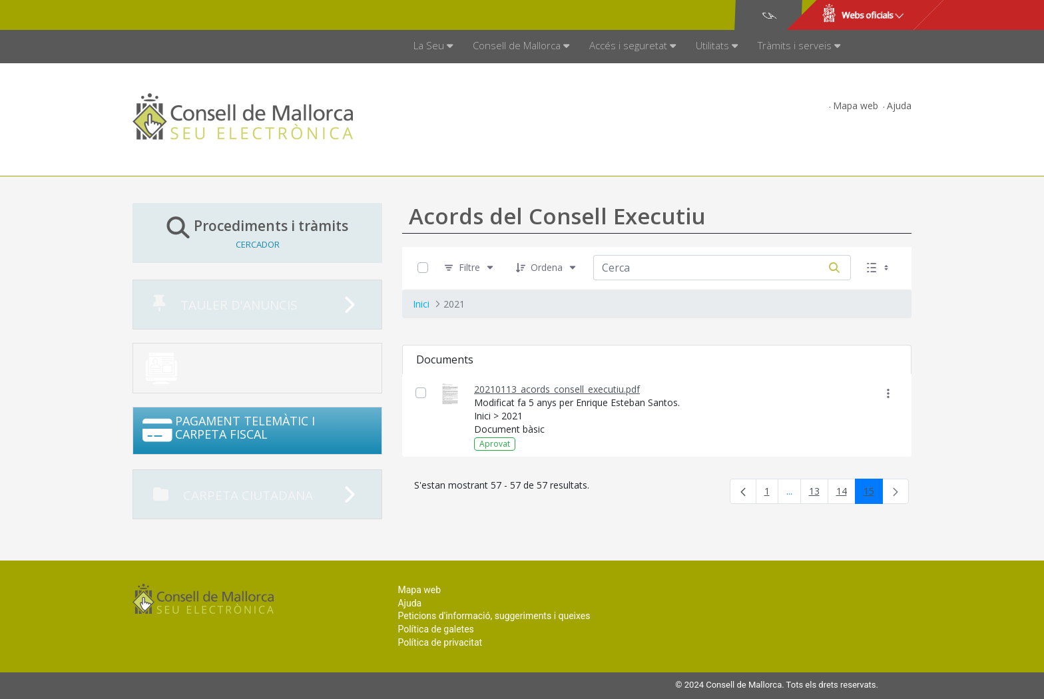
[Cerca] (834, 267)
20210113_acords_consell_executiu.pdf (557, 389)
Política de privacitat (439, 642)
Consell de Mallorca (178, 15)
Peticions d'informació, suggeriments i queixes (493, 615)
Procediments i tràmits (257, 233)
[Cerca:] (705, 267)
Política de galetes (435, 629)
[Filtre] (469, 268)
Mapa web (855, 105)
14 (846, 494)
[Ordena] (547, 268)
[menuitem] (433, 46)
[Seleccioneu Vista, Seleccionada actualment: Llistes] (879, 268)
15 (873, 494)
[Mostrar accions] (888, 393)
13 (818, 494)
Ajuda (899, 105)
